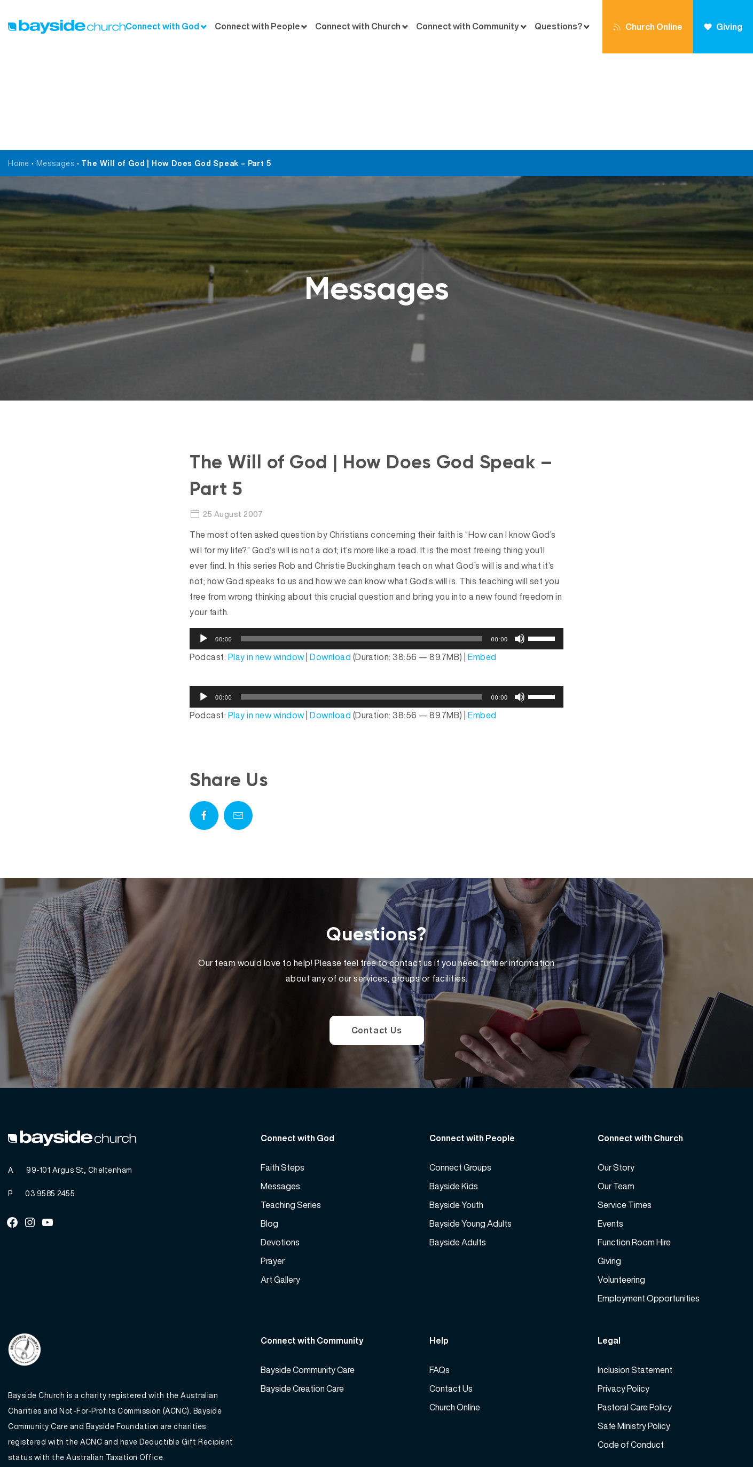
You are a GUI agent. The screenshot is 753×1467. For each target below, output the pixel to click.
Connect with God (162, 26)
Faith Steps (282, 1070)
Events (610, 1126)
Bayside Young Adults (470, 1126)
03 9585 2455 (50, 1096)
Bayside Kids (453, 1089)
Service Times (625, 1108)
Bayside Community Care (308, 1273)
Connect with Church (358, 26)
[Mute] (519, 542)
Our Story (616, 1070)
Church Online (648, 26)
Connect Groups (460, 1070)
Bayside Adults (457, 1145)
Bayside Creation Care (302, 1291)
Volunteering (621, 1182)
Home (18, 66)
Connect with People (257, 26)
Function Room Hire (634, 1145)
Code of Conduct (631, 1348)
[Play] (203, 542)
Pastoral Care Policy (635, 1310)
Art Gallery (280, 1182)
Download (330, 560)
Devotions (280, 1145)
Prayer (273, 1164)
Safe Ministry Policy (634, 1329)
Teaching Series (291, 1108)
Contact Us (376, 933)
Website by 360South (706, 1435)
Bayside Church (64, 1435)
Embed (482, 560)
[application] (376, 542)
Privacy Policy (623, 1291)
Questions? (558, 26)
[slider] (362, 542)
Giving (723, 26)
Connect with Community (467, 26)
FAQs (439, 1273)
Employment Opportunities (649, 1201)
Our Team (616, 1089)
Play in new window (266, 560)
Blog (269, 1126)
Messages (55, 66)
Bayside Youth (456, 1108)
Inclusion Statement (635, 1273)
